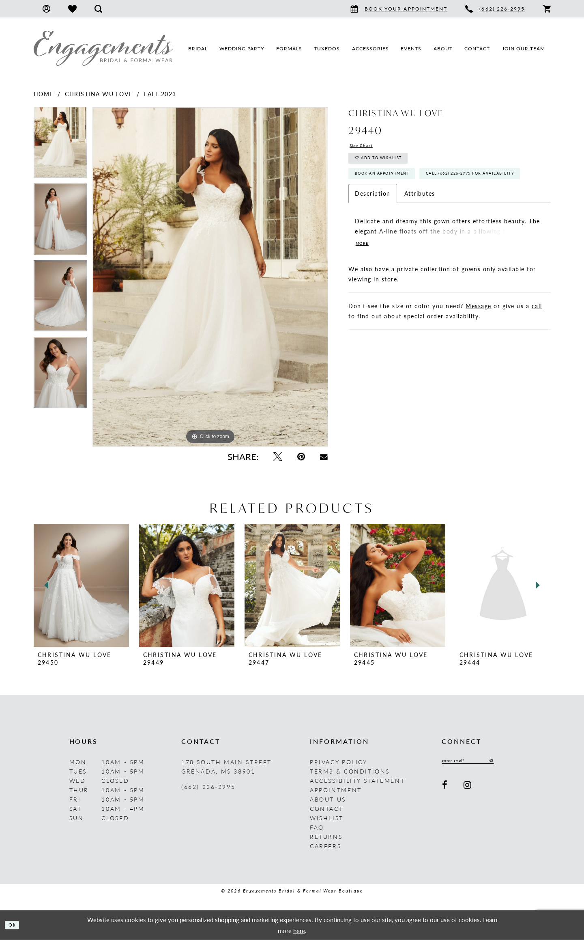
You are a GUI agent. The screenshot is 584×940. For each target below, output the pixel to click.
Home (44, 94)
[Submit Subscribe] (509, 761)
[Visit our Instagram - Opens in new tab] (468, 787)
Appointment (336, 790)
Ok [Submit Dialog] (15, 925)
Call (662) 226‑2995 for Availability (416, 206)
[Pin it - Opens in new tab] (300, 457)
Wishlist (327, 818)
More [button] (365, 280)
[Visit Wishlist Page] (72, 8)
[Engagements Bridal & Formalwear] (103, 48)
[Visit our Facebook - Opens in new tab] (445, 787)
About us (328, 799)
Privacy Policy (338, 762)
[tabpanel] (60, 145)
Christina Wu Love (99, 94)
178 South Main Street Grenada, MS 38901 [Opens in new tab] (226, 766)
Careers (325, 846)
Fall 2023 (160, 94)
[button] (46, 8)
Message (479, 342)
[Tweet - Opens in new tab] (278, 456)
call (537, 342)
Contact (326, 808)
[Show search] (98, 8)
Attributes (419, 229)
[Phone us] (495, 8)
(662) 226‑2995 (208, 786)
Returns (326, 836)
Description (373, 229)
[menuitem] (46, 8)
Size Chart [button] (365, 147)
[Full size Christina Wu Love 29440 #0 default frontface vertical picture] (210, 277)
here (299, 930)
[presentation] (81, 585)
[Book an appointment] (399, 8)
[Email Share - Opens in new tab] (324, 457)
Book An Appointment (394, 185)
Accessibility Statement (357, 780)
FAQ (317, 827)
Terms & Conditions (350, 771)
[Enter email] (478, 761)
